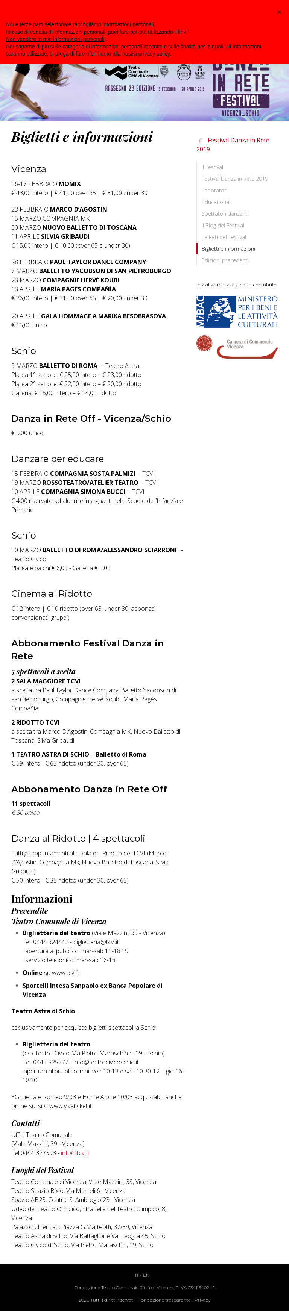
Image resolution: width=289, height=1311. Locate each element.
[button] (279, 12)
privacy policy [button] (154, 54)
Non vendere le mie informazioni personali (55, 39)
